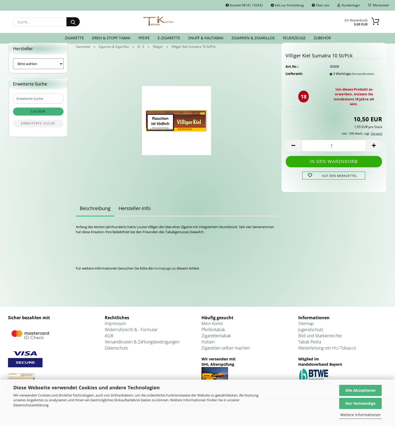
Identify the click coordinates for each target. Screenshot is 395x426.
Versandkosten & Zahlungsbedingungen (142, 348)
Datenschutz (116, 354)
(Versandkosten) (363, 80)
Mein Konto (212, 330)
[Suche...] (73, 21)
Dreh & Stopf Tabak (111, 37)
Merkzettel (378, 5)
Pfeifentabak (213, 336)
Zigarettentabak (216, 342)
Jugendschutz (310, 336)
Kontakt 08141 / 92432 (244, 5)
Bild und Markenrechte (320, 342)
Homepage (162, 274)
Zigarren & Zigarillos (253, 37)
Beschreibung (95, 215)
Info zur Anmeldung (287, 5)
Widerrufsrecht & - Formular (131, 336)
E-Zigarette (169, 37)
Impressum (115, 330)
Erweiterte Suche (38, 130)
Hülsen (208, 348)
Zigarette (74, 37)
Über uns (320, 5)
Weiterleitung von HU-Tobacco (327, 354)
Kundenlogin (348, 5)
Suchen (38, 118)
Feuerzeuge (294, 37)
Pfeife (144, 37)
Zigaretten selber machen (225, 354)
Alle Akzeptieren (360, 390)
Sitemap (306, 330)
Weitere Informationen (360, 414)
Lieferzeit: (294, 80)
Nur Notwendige (360, 403)
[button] (293, 152)
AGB (109, 342)
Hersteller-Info (135, 215)
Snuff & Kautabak (206, 37)
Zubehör (322, 37)
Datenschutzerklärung (30, 405)
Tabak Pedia (309, 348)
